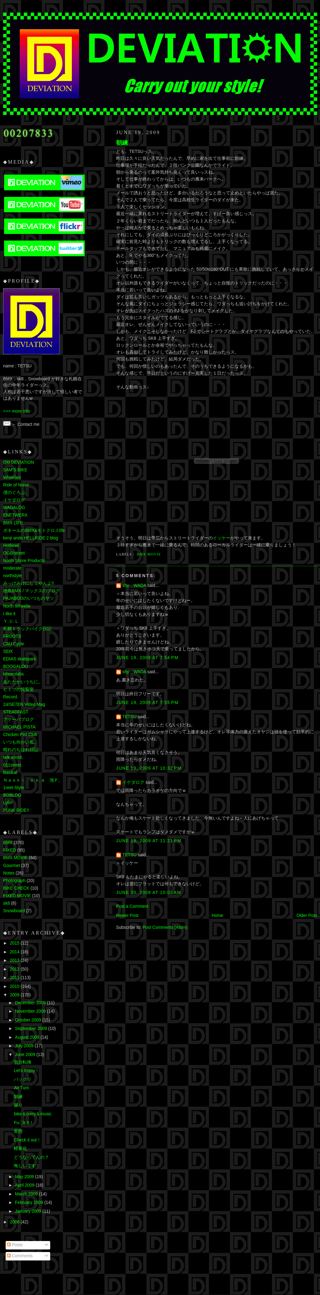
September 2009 (31, 1028)
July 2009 (25, 1045)
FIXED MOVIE (17, 895)
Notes (8, 873)
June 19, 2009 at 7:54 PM (147, 657)
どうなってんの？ (31, 1157)
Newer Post (127, 915)
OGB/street (14, 553)
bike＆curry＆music (32, 1114)
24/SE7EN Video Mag (24, 704)
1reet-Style (13, 787)
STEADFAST (15, 712)
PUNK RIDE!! (16, 810)
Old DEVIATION (18, 462)
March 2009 (27, 1194)
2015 (15, 943)
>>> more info (16, 411)
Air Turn (21, 1088)
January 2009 (28, 1211)
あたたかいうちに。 (23, 682)
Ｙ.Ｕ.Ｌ (11, 621)
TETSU (129, 716)
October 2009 (28, 1020)
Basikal (10, 772)
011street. (12, 765)
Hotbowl (11, 545)
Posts (15, 1245)
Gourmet (11, 865)
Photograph (14, 880)
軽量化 (20, 1148)
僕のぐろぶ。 (16, 492)
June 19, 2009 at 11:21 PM (148, 840)
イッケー (221, 538)
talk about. (13, 757)
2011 (15, 977)
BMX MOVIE (149, 554)
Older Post (306, 915)
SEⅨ (8, 651)
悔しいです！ (27, 1165)
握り (18, 1105)
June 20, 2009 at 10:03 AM (148, 892)
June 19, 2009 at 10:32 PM (148, 768)
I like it (9, 613)
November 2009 (31, 1011)
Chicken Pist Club (20, 734)
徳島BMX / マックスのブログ (31, 590)
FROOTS (12, 636)
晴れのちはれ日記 (20, 749)
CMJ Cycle (13, 644)
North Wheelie (16, 606)
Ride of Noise (16, 485)
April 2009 (25, 1185)
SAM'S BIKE (15, 470)
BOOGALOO (15, 666)
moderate (12, 568)
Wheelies (12, 477)
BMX (8, 842)
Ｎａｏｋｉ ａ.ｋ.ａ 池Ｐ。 (33, 780)
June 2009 (25, 1054)
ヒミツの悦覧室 (18, 689)
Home (217, 915)
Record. (10, 697)
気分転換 (22, 1062)
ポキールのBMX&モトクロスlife (34, 530)
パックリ (22, 1079)
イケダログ (133, 782)
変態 (18, 1131)
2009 (15, 995)
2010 (15, 986)
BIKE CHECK (16, 888)
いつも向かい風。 (20, 742)
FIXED (9, 850)
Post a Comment (132, 906)
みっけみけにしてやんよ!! (28, 583)
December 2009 (31, 1002)
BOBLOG (12, 795)
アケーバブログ (18, 719)
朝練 (122, 142)
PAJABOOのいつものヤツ (28, 598)
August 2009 (27, 1037)
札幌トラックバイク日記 (27, 628)
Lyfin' (8, 802)
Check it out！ (27, 1140)
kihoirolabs (13, 674)
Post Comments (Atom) (164, 927)
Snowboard (14, 910)
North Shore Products (24, 560)
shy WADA (134, 585)
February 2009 (29, 1202)
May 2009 (25, 1176)
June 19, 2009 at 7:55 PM (147, 702)
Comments (20, 1256)
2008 (15, 1222)
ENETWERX (15, 515)
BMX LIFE (13, 523)
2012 (15, 969)
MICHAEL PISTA (19, 727)
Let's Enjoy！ (26, 1070)
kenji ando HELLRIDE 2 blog (30, 538)
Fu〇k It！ (23, 1122)
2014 (15, 952)
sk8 (6, 903)
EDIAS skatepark (19, 659)
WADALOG (14, 507)
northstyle (12, 575)
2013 (15, 960)
